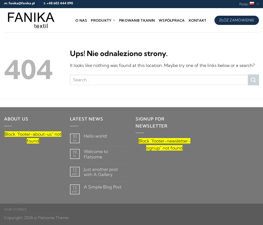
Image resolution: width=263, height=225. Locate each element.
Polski (249, 3)
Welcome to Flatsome (96, 154)
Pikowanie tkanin (137, 20)
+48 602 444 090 (60, 3)
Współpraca (172, 20)
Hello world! (95, 136)
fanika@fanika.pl (22, 3)
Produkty (103, 20)
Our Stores (15, 209)
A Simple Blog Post (102, 187)
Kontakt (198, 20)
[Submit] (253, 79)
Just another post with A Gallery (101, 172)
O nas (81, 20)
